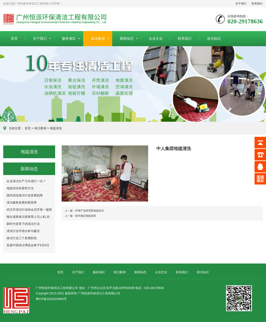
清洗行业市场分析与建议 (23, 231)
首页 (14, 38)
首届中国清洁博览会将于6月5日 (27, 245)
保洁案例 (98, 38)
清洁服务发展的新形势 (21, 202)
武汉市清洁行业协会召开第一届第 (29, 209)
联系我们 (257, 3)
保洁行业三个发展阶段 (21, 238)
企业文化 (156, 38)
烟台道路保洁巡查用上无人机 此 (28, 216)
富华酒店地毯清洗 (80, 215)
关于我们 (241, 3)
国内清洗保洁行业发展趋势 (24, 195)
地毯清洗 (56, 128)
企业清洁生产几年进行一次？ (26, 181)
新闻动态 (127, 38)
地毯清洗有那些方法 (20, 188)
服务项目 (69, 38)
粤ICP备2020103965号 (51, 299)
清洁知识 (214, 38)
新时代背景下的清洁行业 (23, 224)
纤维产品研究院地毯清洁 (84, 210)
